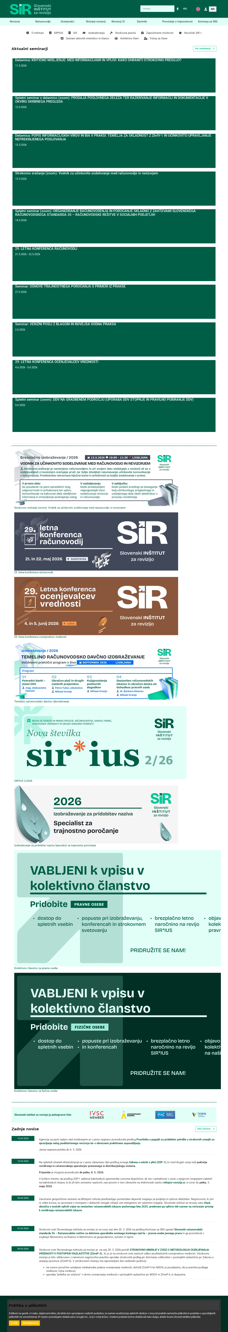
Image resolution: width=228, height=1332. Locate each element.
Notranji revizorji (96, 21)
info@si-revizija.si (174, 1182)
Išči (185, 8)
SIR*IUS (56, 33)
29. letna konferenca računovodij (33, 572)
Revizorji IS (118, 21)
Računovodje (43, 21)
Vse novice (205, 1128)
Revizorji (15, 21)
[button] (198, 9)
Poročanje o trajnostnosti (177, 21)
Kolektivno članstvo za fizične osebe (36, 1091)
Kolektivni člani (127, 38)
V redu (14, 1323)
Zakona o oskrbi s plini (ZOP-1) (147, 1162)
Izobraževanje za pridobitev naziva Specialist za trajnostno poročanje (55, 845)
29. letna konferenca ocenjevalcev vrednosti (40, 637)
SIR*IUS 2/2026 (23, 780)
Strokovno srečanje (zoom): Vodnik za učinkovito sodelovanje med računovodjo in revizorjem (70, 507)
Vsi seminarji (204, 48)
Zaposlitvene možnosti (157, 33)
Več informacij (30, 1323)
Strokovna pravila (123, 33)
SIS (212, 9)
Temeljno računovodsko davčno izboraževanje (41, 701)
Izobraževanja (93, 33)
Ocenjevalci (67, 21)
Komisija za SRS (207, 21)
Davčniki (142, 21)
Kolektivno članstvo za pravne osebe (36, 968)
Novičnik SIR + (190, 33)
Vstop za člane (155, 38)
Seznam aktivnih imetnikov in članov (85, 38)
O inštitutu (35, 33)
